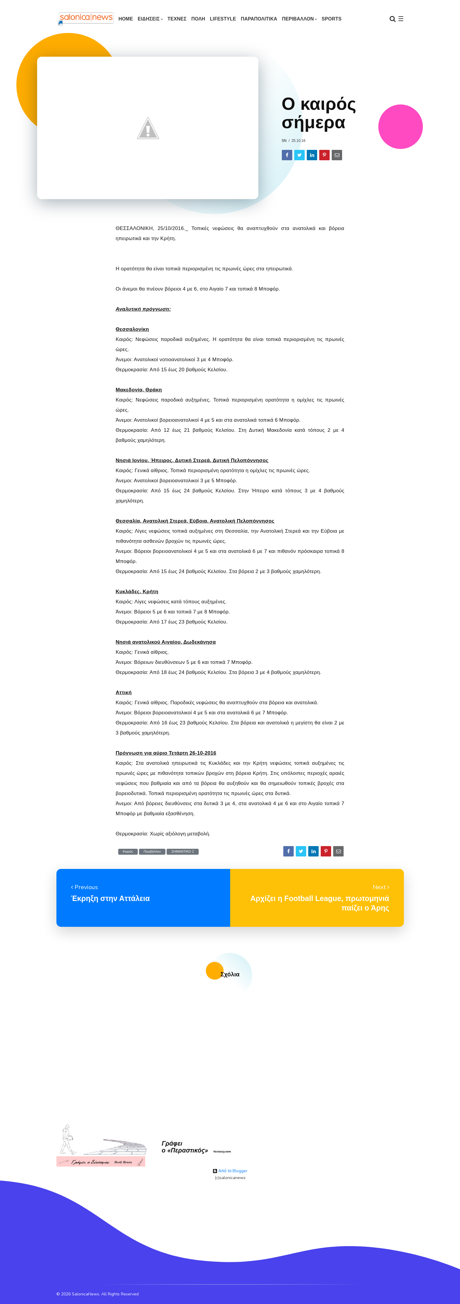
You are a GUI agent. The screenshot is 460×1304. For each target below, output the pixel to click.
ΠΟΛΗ (198, 18)
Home (125, 18)
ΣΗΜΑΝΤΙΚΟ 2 (182, 851)
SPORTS (332, 18)
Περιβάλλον (152, 851)
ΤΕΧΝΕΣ (176, 18)
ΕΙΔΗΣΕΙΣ (149, 18)
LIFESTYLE (223, 18)
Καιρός (128, 851)
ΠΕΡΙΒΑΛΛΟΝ (298, 18)
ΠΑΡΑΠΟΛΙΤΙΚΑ (259, 18)
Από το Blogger (230, 1171)
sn (284, 141)
